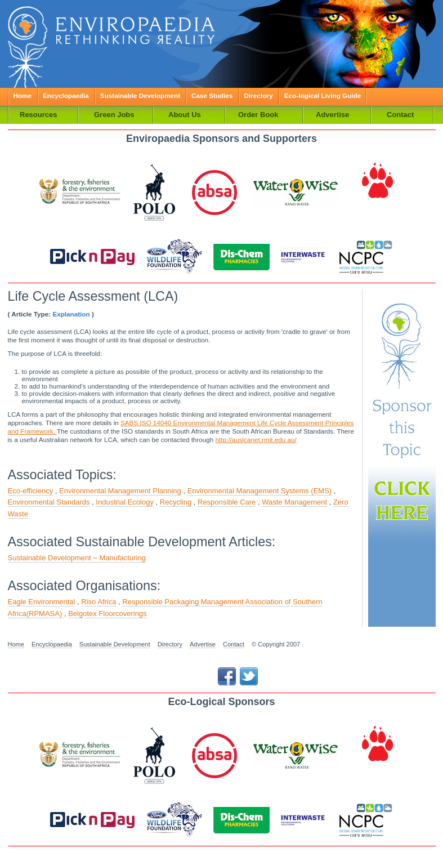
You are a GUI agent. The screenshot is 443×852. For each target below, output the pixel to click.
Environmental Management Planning (120, 491)
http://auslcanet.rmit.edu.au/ (256, 439)
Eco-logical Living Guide (322, 95)
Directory (258, 95)
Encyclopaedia (66, 95)
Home (23, 95)
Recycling (175, 502)
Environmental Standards (49, 502)
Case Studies (211, 95)
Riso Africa (98, 601)
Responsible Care (227, 502)
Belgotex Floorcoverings (107, 613)
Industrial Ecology (125, 502)
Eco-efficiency (30, 491)
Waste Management (294, 502)
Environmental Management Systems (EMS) (259, 491)
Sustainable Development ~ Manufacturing (77, 558)
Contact (233, 644)
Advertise (203, 644)
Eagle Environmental (41, 601)
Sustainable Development (140, 95)
